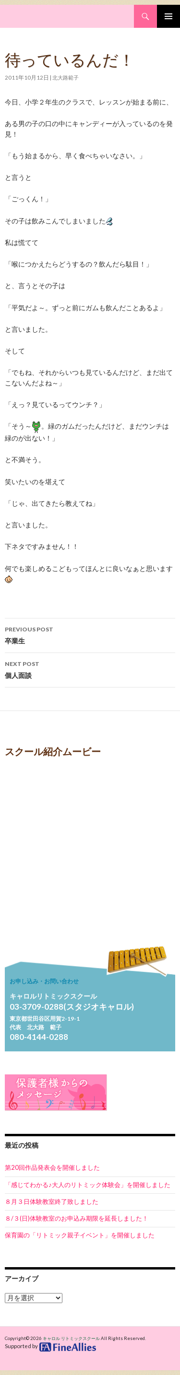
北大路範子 (65, 77)
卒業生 (90, 634)
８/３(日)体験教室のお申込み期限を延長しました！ (76, 1218)
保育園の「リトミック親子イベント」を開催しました (80, 1235)
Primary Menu (168, 16)
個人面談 (90, 668)
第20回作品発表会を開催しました (52, 1167)
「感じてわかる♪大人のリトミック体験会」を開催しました (87, 1185)
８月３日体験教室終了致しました (51, 1201)
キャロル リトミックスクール (71, 1338)
